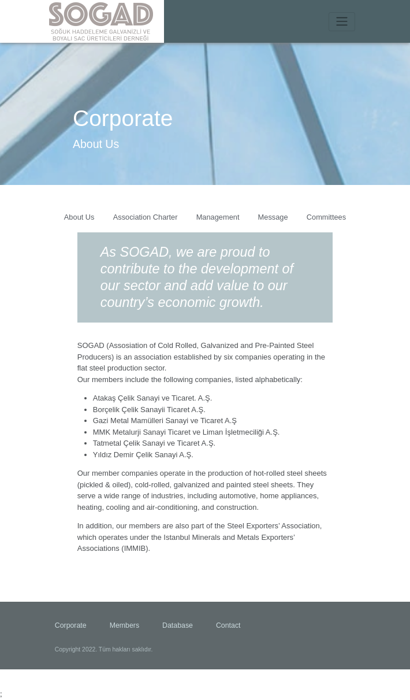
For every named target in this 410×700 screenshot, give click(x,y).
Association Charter (145, 217)
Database (177, 626)
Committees (326, 217)
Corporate (71, 626)
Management (218, 217)
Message (273, 217)
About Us (79, 217)
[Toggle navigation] (342, 21)
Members (124, 626)
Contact (228, 626)
